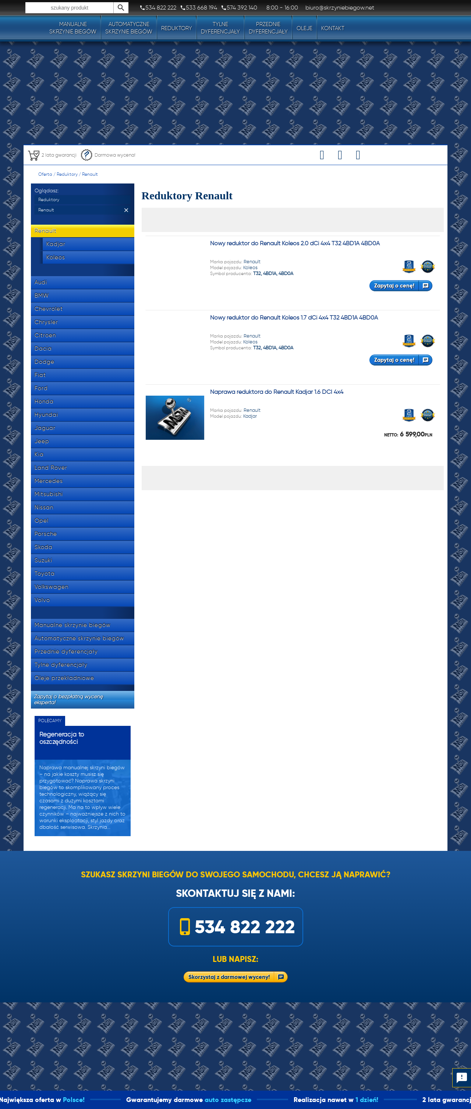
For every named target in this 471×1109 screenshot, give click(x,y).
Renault (90, 174)
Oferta (45, 174)
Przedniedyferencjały (268, 28)
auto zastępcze (246, 1099)
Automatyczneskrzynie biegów (128, 28)
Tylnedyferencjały (220, 28)
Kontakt (332, 28)
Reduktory (176, 28)
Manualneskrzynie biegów (72, 28)
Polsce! (92, 1099)
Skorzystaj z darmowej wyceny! (229, 976)
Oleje (304, 28)
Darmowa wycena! (107, 155)
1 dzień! (385, 1099)
